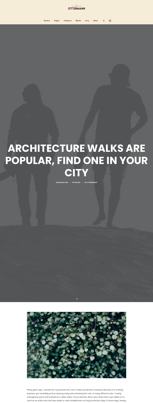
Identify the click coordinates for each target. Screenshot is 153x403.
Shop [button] (95, 21)
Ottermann (92, 164)
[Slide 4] (80, 338)
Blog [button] (87, 21)
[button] (105, 20)
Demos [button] (47, 21)
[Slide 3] (78, 338)
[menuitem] (47, 20)
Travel (77, 164)
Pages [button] (57, 21)
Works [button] (78, 21)
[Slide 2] (75, 338)
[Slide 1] (72, 338)
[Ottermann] (76, 8)
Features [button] (68, 21)
